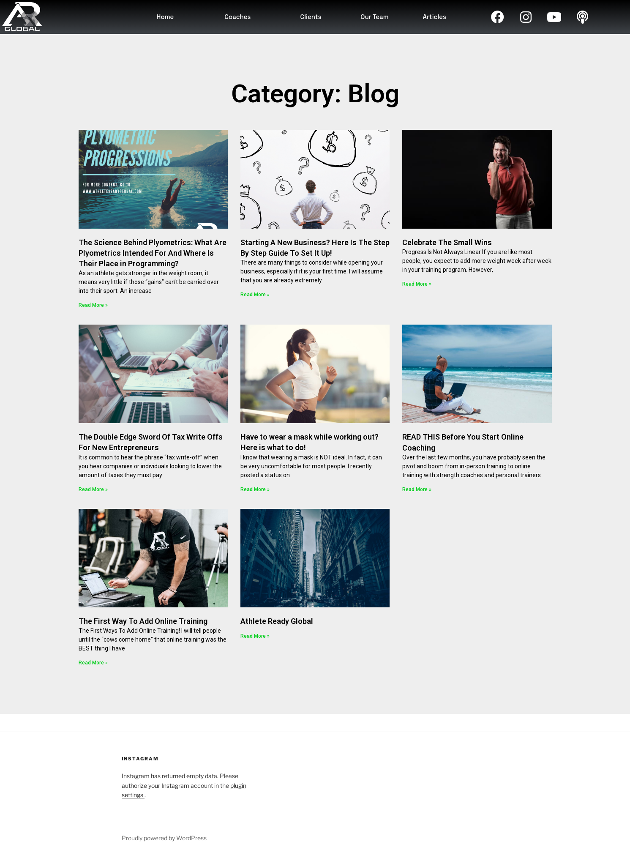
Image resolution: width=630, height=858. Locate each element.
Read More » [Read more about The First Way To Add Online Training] (93, 663)
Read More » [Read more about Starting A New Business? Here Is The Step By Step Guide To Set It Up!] (255, 295)
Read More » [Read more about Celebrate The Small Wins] (416, 284)
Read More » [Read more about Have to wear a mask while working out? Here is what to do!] (255, 489)
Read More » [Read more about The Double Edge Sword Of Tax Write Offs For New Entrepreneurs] (93, 489)
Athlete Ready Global (276, 621)
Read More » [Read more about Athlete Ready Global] (255, 636)
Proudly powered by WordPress (164, 838)
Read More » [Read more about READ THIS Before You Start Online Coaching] (416, 489)
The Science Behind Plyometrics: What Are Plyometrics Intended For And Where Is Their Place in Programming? (152, 253)
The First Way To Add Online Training (143, 621)
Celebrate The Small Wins (447, 242)
